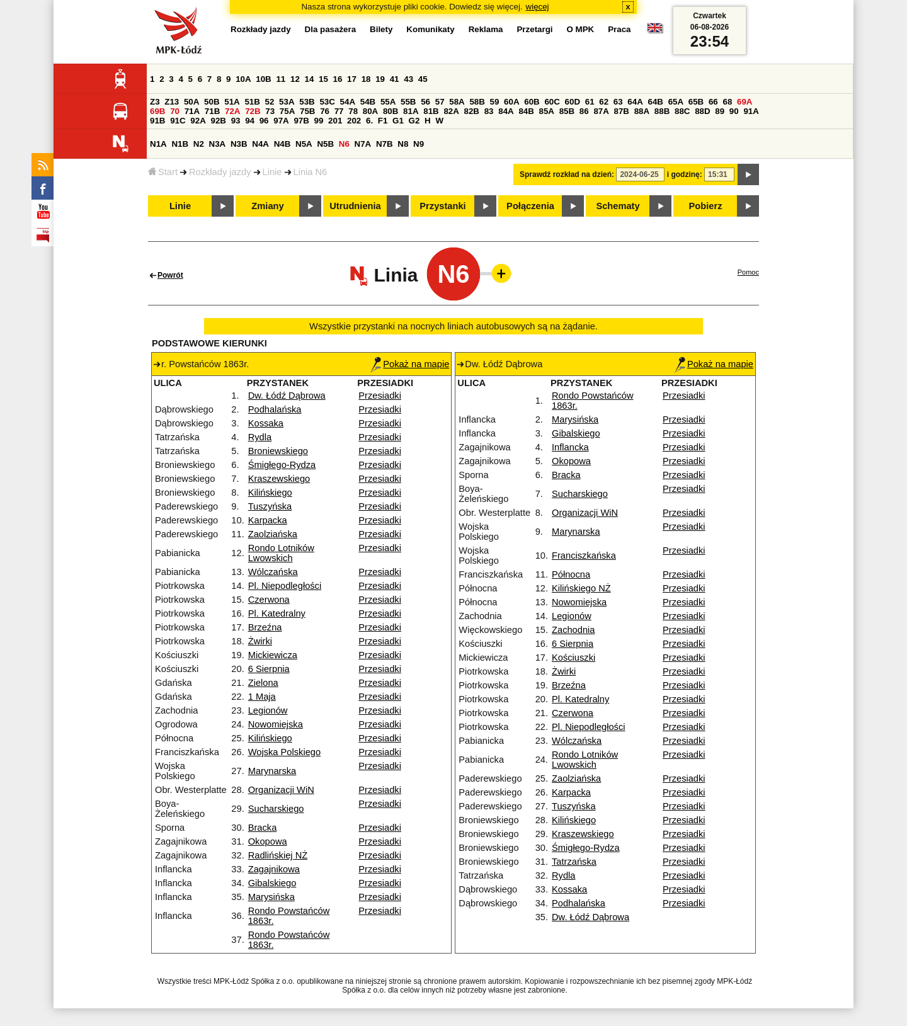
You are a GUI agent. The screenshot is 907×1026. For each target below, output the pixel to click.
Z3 (155, 101)
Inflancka (570, 447)
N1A (158, 144)
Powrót (170, 275)
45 (423, 79)
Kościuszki (573, 658)
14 (309, 79)
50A (191, 101)
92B (217, 120)
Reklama (486, 29)
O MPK (581, 29)
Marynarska (272, 771)
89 (719, 111)
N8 (402, 144)
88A (641, 111)
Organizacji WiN (281, 790)
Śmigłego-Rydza (282, 465)
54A (347, 101)
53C (326, 101)
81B (430, 111)
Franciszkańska (584, 555)
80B (390, 111)
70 (175, 111)
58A (456, 101)
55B (408, 101)
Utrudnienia (354, 206)
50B (211, 101)
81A (410, 111)
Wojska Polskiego (284, 752)
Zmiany (267, 206)
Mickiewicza (272, 655)
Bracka (262, 828)
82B (471, 111)
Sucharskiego (276, 809)
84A (505, 111)
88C (682, 111)
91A (750, 111)
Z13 (171, 101)
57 (440, 101)
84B (525, 111)
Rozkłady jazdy (220, 172)
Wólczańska (273, 572)
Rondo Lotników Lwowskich (281, 553)
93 (236, 120)
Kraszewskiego (279, 479)
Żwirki (260, 641)
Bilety (381, 29)
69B (157, 111)
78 (353, 111)
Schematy (617, 206)
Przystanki (442, 206)
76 (324, 111)
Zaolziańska (272, 534)
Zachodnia (573, 630)
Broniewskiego (278, 451)
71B (212, 111)
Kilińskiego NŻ (581, 588)
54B (367, 101)
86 (584, 111)
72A (232, 111)
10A (243, 79)
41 (394, 79)
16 (338, 79)
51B (252, 101)
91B (157, 120)
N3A (217, 144)
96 (264, 120)
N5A (303, 144)
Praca (619, 29)
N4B (282, 144)
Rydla (259, 437)
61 (590, 101)
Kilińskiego (270, 492)
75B (307, 111)
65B (696, 101)
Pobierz (705, 206)
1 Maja (262, 697)
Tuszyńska (270, 506)
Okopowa (267, 841)
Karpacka (267, 520)
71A (192, 111)
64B (655, 101)
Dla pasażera (331, 29)
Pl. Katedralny (276, 613)
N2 (198, 144)
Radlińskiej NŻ (277, 855)
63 (618, 101)
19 (380, 79)
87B (621, 111)
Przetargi (534, 29)
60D (572, 101)
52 (270, 101)
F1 (383, 120)
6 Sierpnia (269, 669)
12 (295, 79)
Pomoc (748, 272)
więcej (537, 6)
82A (451, 111)
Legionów (268, 710)
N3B (239, 144)
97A (280, 120)
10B (263, 79)
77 (339, 111)
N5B (325, 144)
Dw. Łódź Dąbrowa (287, 395)
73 (270, 111)
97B (301, 120)
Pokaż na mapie (409, 364)
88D (702, 111)
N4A (260, 144)
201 (335, 120)
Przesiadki (379, 395)
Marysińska (271, 897)
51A (231, 101)
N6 (344, 144)
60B (531, 101)
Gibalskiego (272, 883)
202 (354, 120)
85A (546, 111)
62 (603, 101)
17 (352, 79)
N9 (418, 144)
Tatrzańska (574, 862)
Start (163, 172)
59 (494, 101)
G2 (414, 120)
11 (280, 79)
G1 (398, 120)
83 (489, 111)
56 (425, 101)
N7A (363, 144)
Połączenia (530, 206)
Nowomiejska (275, 724)
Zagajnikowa (274, 869)
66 (713, 101)
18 (366, 79)
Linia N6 (311, 172)
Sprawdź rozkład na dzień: (567, 174)
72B (252, 111)
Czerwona (269, 600)
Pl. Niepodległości (285, 586)
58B (476, 101)
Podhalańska (275, 409)
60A (511, 101)
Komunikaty (430, 29)
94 (249, 120)
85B (566, 111)
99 (319, 120)
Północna (571, 574)
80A (370, 111)
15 (323, 79)
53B (306, 101)
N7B (384, 144)
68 (727, 101)
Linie (272, 172)
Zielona (263, 683)
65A (675, 101)
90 (734, 111)
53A (286, 101)
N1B (179, 144)
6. (369, 120)
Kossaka (265, 423)
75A (287, 111)
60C (551, 101)
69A (744, 101)
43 (408, 79)
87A (600, 111)
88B (662, 111)
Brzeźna (265, 627)
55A (388, 101)
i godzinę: (684, 174)
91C (177, 120)
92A (197, 120)
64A (634, 101)
